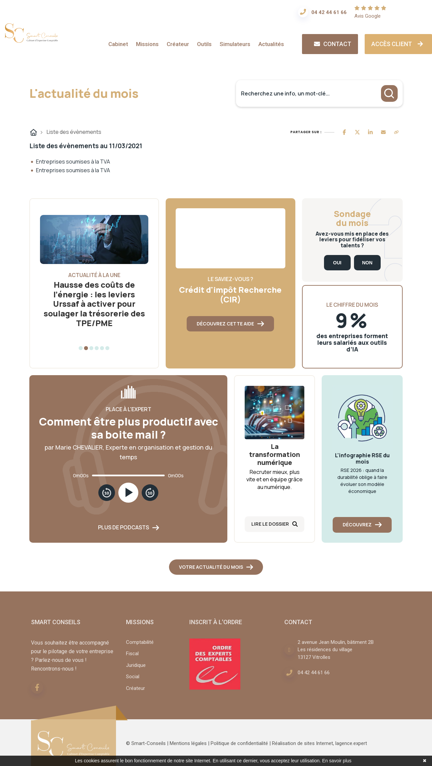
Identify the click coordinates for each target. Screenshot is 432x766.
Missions (147, 44)
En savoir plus (336, 760)
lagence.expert (351, 747)
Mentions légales (188, 747)
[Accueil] (31, 40)
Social (132, 681)
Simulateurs (235, 44)
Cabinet (118, 44)
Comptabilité (140, 646)
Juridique (136, 669)
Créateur (178, 44)
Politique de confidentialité (239, 747)
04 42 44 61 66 (329, 12)
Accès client (398, 44)
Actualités (271, 44)
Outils (204, 44)
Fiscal (132, 658)
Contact (331, 44)
